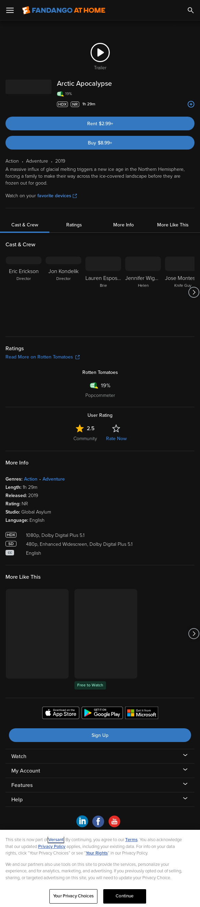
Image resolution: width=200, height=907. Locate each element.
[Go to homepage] (64, 10)
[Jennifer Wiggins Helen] (143, 292)
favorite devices (57, 196)
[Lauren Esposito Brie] (103, 292)
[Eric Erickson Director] (23, 292)
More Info (123, 225)
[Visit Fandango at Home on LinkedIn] (82, 825)
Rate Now (116, 438)
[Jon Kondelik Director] (63, 292)
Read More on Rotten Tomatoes (42, 357)
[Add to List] (191, 104)
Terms (131, 840)
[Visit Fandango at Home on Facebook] (98, 825)
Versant (55, 840)
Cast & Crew (24, 225)
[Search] (190, 10)
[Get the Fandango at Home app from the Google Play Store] (102, 713)
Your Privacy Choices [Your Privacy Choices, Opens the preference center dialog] (73, 896)
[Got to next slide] (193, 292)
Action (30, 479)
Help (17, 799)
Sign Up (100, 735)
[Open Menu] (10, 10)
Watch (18, 756)
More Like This (173, 225)
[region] (100, 868)
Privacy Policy (52, 846)
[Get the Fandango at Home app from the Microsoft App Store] (141, 713)
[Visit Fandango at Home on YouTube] (114, 825)
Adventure (54, 479)
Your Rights (97, 853)
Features (22, 785)
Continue (124, 896)
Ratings (74, 225)
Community (85, 438)
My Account (25, 770)
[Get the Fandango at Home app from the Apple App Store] (61, 713)
